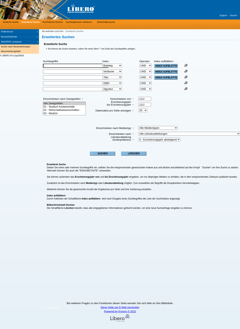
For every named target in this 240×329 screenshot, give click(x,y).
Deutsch (233, 15)
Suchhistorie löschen (52, 22)
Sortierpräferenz (121, 139)
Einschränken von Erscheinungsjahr (120, 100)
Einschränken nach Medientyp (113, 128)
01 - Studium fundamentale (64, 106)
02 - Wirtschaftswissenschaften (64, 110)
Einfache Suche (11, 22)
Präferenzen (7, 31)
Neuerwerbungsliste (11, 51)
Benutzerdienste (9, 36)
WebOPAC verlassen (11, 42)
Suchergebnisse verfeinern (79, 22)
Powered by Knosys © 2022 (120, 311)
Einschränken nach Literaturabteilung (120, 135)
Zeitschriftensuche (106, 22)
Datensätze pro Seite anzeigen (113, 110)
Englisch (223, 15)
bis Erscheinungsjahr (119, 104)
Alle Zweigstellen (64, 103)
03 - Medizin (64, 113)
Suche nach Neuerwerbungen (15, 46)
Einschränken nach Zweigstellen (62, 98)
